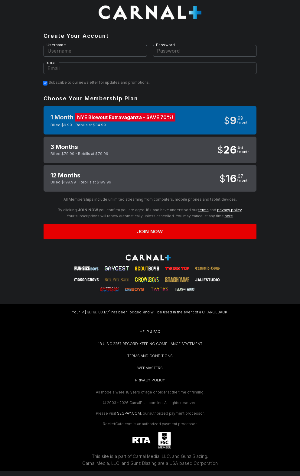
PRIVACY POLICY (150, 380)
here (229, 216)
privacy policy (229, 210)
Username (56, 45)
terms (203, 210)
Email (52, 62)
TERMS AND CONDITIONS (150, 356)
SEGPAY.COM (129, 413)
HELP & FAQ (150, 331)
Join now (150, 231)
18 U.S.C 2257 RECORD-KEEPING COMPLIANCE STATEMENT (150, 344)
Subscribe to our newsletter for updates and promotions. (99, 82)
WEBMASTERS (150, 368)
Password (165, 45)
